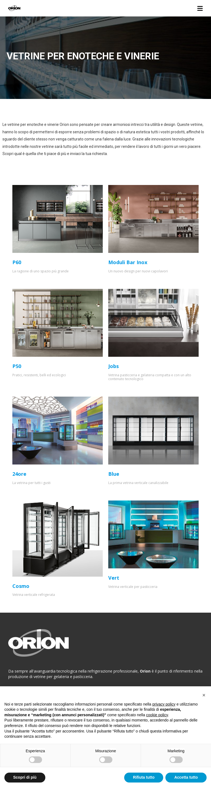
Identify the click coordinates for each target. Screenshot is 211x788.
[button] (203, 695)
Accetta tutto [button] (186, 777)
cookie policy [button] (157, 715)
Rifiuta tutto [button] (144, 777)
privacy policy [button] (164, 704)
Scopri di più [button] (25, 777)
